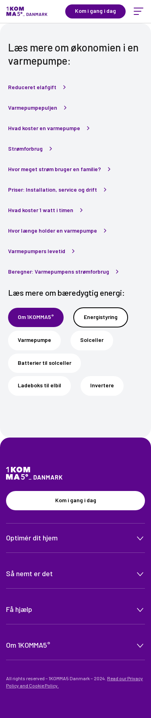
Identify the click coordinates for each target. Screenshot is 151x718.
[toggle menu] (138, 11)
